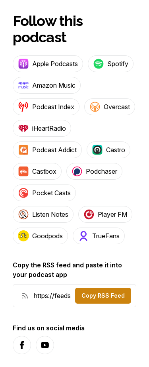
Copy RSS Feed (103, 295)
